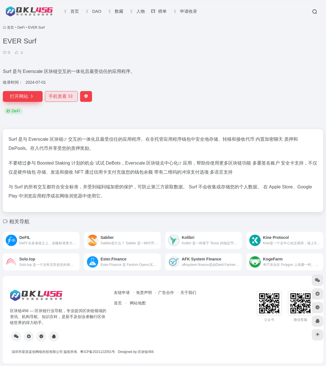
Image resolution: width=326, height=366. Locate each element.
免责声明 (144, 292)
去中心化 (169, 163)
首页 (10, 28)
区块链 (56, 139)
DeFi (21, 28)
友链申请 (122, 292)
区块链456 (146, 352)
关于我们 (188, 292)
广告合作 (166, 292)
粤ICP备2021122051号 (97, 352)
